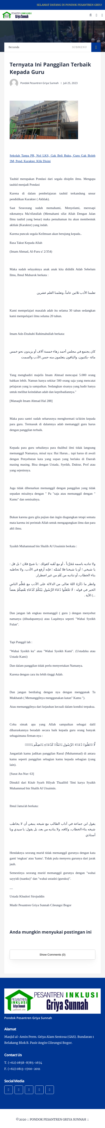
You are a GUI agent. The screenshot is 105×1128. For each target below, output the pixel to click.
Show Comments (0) (52, 954)
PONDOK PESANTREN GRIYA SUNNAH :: (59, 1119)
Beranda (14, 47)
